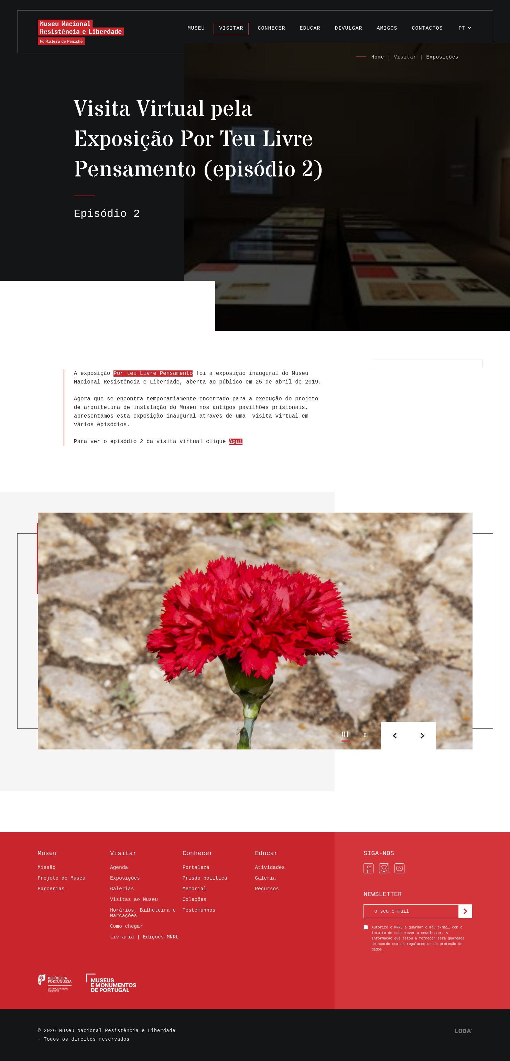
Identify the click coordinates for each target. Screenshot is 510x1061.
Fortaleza (196, 867)
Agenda (119, 867)
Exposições (442, 57)
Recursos (267, 889)
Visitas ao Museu (134, 899)
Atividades (270, 867)
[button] (422, 735)
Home (377, 57)
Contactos (427, 28)
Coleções (194, 899)
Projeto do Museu (62, 878)
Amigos (387, 28)
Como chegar (126, 926)
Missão (47, 867)
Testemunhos (199, 910)
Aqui (235, 442)
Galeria (265, 878)
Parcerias (51, 889)
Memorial (194, 889)
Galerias (122, 889)
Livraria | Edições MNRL (144, 937)
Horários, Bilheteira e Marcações (143, 912)
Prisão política (205, 878)
